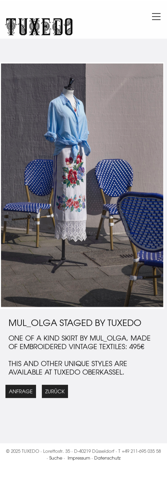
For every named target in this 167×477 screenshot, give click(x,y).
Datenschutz (107, 459)
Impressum (79, 459)
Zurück (55, 392)
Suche (55, 459)
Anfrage (21, 392)
